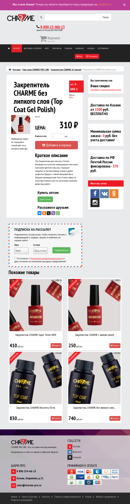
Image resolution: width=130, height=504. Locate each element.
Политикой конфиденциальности (46, 258)
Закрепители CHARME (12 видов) (66, 69)
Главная (14, 496)
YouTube (73, 446)
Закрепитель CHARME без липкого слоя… (94, 407)
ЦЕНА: (40, 127)
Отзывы (88, 496)
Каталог (16, 48)
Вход (79, 56)
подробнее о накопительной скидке (105, 89)
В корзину (56, 345)
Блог (47, 48)
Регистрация (91, 56)
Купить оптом (45, 199)
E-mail (36, 245)
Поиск (106, 17)
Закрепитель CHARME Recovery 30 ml (35, 407)
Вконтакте (74, 451)
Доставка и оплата (33, 48)
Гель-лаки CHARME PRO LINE (36, 69)
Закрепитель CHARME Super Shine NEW (35, 335)
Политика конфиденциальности (68, 496)
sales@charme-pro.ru (29, 485)
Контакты (57, 48)
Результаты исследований (21, 499)
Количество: (41, 136)
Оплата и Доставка (30, 496)
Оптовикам (103, 48)
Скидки (68, 48)
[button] (27, 118)
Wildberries (104, 4)
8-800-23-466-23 (52, 26)
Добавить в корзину (56, 145)
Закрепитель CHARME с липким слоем (94, 335)
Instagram (74, 457)
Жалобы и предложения (106, 496)
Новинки (79, 48)
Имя (16, 245)
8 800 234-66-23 (26, 471)
